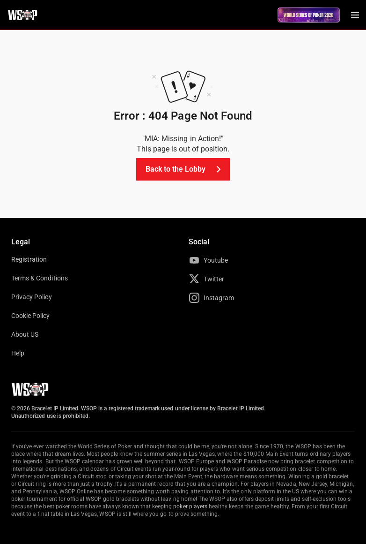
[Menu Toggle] (355, 15)
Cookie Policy (30, 315)
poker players (190, 506)
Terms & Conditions (39, 278)
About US (24, 334)
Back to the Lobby (185, 169)
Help (17, 353)
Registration (29, 259)
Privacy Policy (31, 297)
